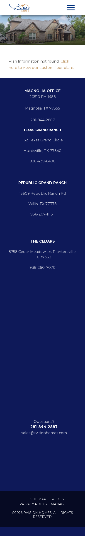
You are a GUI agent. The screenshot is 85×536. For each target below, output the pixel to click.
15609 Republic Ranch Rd (42, 193)
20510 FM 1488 (42, 97)
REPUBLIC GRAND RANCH (42, 183)
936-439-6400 (43, 161)
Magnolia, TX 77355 (42, 108)
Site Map (38, 499)
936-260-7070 (42, 267)
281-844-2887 (42, 120)
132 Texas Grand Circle (42, 140)
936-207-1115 (42, 214)
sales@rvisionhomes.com (44, 433)
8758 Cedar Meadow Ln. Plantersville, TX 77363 (42, 254)
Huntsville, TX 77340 (42, 151)
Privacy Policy (33, 504)
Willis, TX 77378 (42, 204)
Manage (58, 504)
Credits (56, 499)
